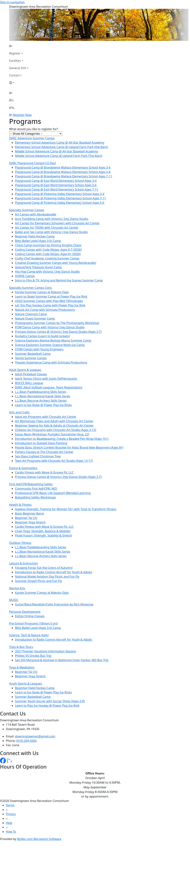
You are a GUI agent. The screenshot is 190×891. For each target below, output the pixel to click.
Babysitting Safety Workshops (35, 497)
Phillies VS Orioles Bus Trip (33, 656)
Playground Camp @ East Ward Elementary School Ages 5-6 (56, 185)
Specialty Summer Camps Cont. (30, 288)
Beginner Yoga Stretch (30, 522)
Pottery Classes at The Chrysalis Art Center (44, 452)
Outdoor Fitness (20, 543)
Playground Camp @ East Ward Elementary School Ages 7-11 (56, 189)
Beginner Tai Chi (26, 518)
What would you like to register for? (33, 129)
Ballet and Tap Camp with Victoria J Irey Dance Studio (51, 232)
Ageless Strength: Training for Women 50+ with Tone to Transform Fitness (65, 509)
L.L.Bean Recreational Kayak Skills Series (42, 396)
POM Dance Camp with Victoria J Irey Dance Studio (49, 327)
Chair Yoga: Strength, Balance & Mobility (42, 531)
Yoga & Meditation (22, 667)
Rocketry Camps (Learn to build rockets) (42, 336)
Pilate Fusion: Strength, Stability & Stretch (43, 535)
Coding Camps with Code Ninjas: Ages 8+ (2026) (48, 254)
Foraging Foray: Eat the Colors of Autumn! (44, 568)
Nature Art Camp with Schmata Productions (45, 310)
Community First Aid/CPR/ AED (36, 489)
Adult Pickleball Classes (31, 374)
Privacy (11, 814)
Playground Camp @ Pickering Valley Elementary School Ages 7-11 (60, 198)
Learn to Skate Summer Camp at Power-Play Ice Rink (51, 296)
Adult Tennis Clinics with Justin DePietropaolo (46, 379)
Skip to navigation (12, 2)
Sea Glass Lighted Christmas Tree (38, 456)
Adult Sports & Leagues (25, 370)
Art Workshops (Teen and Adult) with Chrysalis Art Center (54, 421)
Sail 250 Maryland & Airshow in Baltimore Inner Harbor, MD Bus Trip (61, 660)
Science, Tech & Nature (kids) (29, 635)
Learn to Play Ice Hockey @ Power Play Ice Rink (47, 706)
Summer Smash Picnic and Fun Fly (38, 581)
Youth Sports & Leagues (25, 684)
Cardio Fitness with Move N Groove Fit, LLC (44, 472)
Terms (10, 805)
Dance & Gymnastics (23, 468)
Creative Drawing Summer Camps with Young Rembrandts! (55, 263)
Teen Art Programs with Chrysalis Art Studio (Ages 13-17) (54, 461)
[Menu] (11, 107)
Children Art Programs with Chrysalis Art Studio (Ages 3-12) (55, 430)
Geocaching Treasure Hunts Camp (38, 267)
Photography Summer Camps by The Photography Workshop (57, 323)
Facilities (15, 61)
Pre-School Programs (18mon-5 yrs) (33, 623)
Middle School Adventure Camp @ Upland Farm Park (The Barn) (58, 156)
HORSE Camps (25, 276)
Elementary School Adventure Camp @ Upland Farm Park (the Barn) (61, 147)
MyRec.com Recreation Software (39, 839)
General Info (17, 68)
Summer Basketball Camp (33, 354)
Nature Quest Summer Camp (35, 318)
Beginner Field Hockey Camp (35, 236)
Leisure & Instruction (23, 563)
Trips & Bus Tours (21, 647)
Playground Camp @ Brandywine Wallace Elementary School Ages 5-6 (63, 172)
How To (11, 832)
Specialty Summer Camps (26, 210)
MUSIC (14, 600)
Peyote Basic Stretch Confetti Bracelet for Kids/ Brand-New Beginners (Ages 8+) (69, 447)
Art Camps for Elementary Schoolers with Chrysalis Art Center (57, 223)
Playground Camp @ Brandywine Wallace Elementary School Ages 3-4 (63, 167)
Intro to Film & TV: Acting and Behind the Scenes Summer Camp (59, 280)
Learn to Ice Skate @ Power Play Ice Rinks (43, 405)
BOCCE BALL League (29, 383)
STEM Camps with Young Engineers (39, 349)
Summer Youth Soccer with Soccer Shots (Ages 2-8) (50, 701)
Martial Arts (17, 588)
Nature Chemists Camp (31, 314)
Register (15, 53)
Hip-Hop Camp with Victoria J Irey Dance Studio (47, 272)
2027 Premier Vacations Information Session (45, 651)
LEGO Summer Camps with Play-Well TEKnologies (49, 301)
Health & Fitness (20, 505)
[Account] (19, 82)
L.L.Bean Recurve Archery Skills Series (41, 401)
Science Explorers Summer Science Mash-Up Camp (50, 345)
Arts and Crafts (19, 412)
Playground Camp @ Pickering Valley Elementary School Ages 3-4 (59, 194)
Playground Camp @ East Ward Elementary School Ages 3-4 (56, 181)
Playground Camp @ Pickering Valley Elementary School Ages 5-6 (59, 203)
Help (9, 823)
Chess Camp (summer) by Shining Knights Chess (48, 245)
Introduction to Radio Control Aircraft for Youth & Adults (53, 572)
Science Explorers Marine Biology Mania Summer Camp (53, 340)
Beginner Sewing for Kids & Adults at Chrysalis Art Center (54, 426)
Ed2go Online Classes (30, 616)
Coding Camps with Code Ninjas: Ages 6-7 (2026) (48, 250)
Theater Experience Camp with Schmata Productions (51, 362)
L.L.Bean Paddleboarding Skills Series (40, 392)
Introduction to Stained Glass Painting (41, 443)
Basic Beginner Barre (29, 513)
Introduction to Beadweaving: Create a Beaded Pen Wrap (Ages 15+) (61, 439)
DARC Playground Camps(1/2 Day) (32, 163)
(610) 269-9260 (26, 741)
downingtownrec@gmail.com (35, 736)
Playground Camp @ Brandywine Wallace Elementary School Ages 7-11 (63, 176)
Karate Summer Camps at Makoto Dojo (42, 292)
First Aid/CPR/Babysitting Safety (31, 484)
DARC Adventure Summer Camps (32, 138)
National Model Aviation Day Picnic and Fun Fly (47, 577)
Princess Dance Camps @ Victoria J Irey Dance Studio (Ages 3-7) (58, 332)
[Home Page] (19, 46)
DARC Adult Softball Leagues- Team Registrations (48, 387)
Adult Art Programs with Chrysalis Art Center (45, 417)
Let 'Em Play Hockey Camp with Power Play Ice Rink (50, 305)
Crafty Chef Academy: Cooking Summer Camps (47, 258)
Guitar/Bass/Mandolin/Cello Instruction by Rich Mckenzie (54, 604)
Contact (14, 75)
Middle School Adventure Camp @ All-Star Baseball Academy (56, 151)
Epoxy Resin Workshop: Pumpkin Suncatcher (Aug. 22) (52, 434)
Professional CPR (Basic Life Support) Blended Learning (53, 493)
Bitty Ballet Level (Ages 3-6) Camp (38, 241)
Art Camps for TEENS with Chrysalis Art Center (46, 228)
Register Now (22, 115)
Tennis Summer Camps (31, 358)
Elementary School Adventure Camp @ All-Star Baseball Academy (59, 143)
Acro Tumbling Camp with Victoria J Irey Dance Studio (51, 219)
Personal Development (25, 612)
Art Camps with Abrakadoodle (35, 214)
